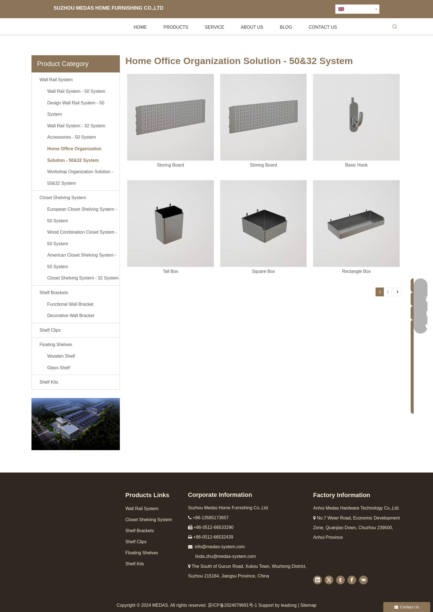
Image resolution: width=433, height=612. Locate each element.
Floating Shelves (55, 344)
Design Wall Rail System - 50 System (75, 109)
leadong (289, 605)
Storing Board (170, 165)
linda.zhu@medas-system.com (225, 556)
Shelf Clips (49, 330)
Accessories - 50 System (71, 137)
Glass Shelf (58, 367)
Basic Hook (356, 165)
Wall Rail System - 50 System (76, 91)
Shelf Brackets (53, 292)
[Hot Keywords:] (395, 27)
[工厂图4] (75, 424)
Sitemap (308, 605)
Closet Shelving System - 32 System (83, 278)
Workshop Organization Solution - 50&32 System (80, 177)
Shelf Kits (48, 382)
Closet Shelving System (62, 197)
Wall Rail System (56, 79)
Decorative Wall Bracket (70, 315)
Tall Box (170, 271)
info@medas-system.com (220, 546)
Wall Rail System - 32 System (76, 125)
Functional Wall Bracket (70, 304)
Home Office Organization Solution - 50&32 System (74, 154)
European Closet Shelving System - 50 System (82, 215)
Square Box (263, 271)
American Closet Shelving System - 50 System (82, 261)
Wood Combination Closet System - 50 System (82, 238)
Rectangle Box (356, 271)
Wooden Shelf (61, 356)
